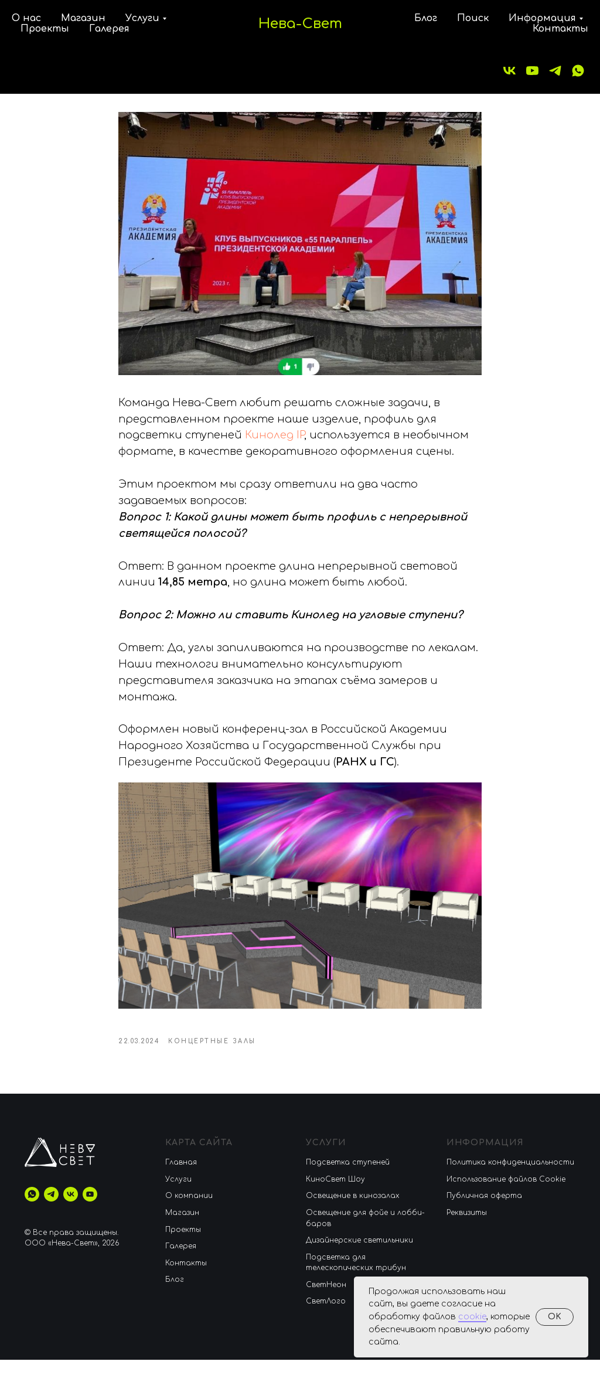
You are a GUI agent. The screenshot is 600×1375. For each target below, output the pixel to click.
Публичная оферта (484, 1211)
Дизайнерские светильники (359, 1255)
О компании (189, 1211)
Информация (542, 18)
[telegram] (555, 70)
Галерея (109, 28)
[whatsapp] (578, 70)
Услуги (142, 18)
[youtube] (532, 70)
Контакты (560, 28)
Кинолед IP (274, 443)
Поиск (473, 18)
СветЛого (326, 1317)
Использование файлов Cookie (505, 1194)
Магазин (83, 18)
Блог (425, 18)
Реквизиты (466, 1228)
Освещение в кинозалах (353, 1211)
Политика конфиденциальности (510, 1177)
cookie (472, 1316)
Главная (181, 1177)
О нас (26, 18)
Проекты (45, 28)
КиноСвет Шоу (335, 1194)
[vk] (509, 70)
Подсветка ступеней (348, 1177)
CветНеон (326, 1300)
